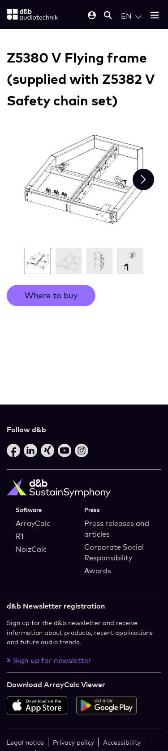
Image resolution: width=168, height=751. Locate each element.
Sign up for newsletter (49, 660)
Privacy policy (73, 742)
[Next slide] (143, 179)
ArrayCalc (33, 523)
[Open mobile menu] (154, 16)
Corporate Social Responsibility (114, 552)
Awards (97, 570)
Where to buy (51, 295)
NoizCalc (31, 549)
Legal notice (25, 742)
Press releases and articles (116, 528)
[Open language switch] (131, 16)
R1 (20, 536)
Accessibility (122, 742)
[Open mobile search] (108, 16)
